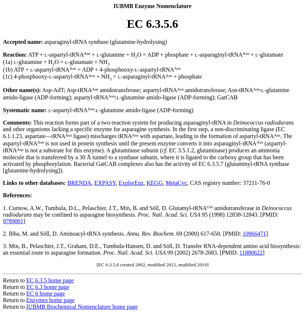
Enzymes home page (50, 300)
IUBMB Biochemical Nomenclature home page (82, 307)
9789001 (13, 221)
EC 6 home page (45, 293)
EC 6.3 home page (47, 287)
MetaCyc (176, 183)
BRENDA (79, 183)
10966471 (254, 234)
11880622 (250, 253)
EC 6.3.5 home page (50, 280)
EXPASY (105, 183)
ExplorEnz (131, 183)
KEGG (155, 183)
